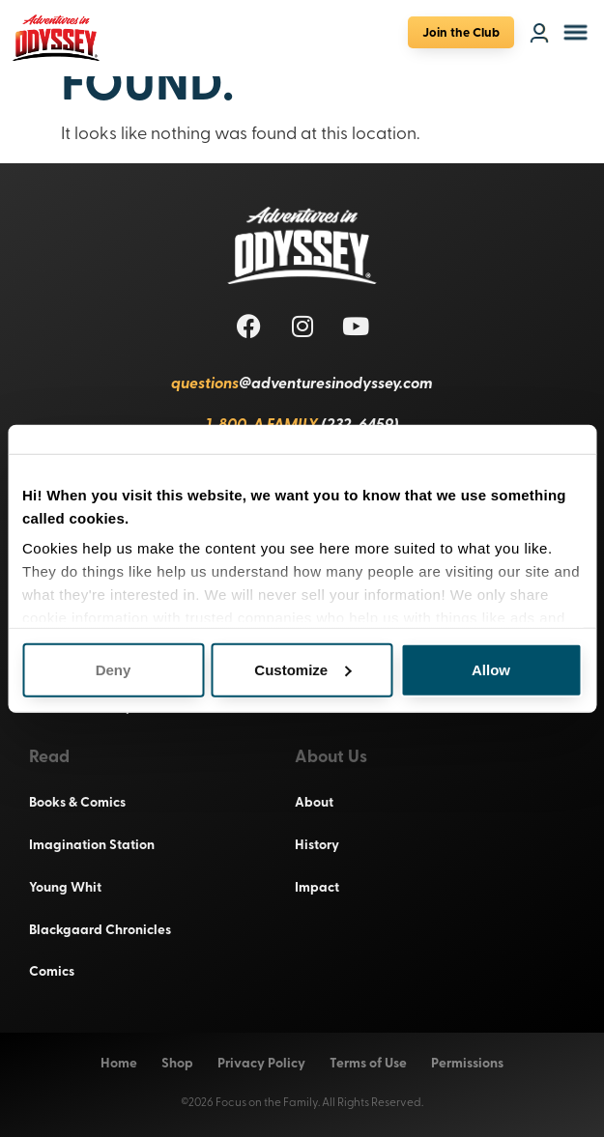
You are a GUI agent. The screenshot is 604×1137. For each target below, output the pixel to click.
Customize (302, 669)
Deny (113, 669)
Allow (491, 669)
